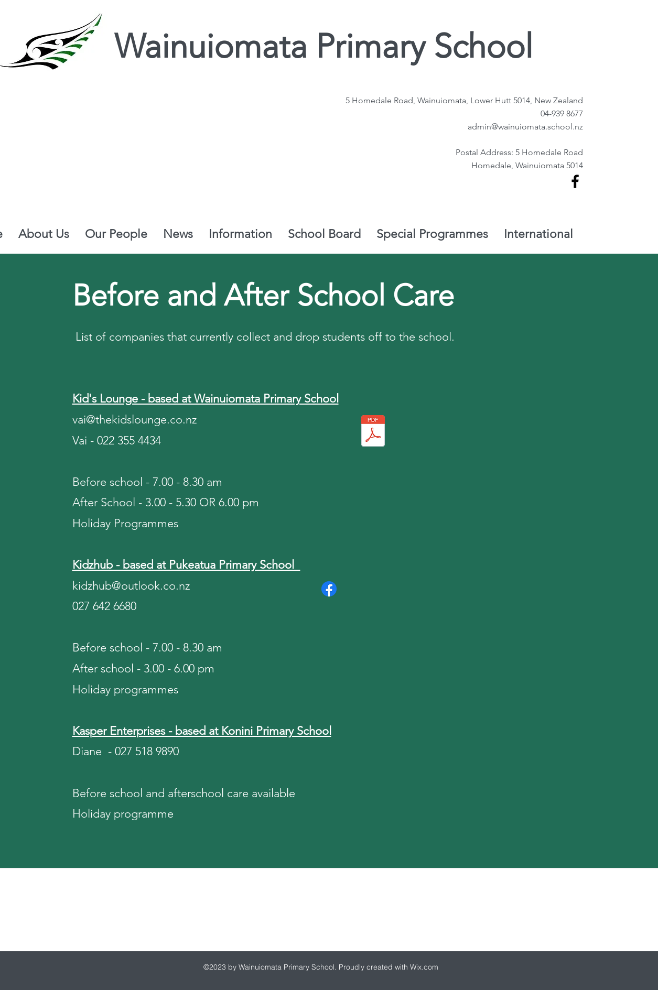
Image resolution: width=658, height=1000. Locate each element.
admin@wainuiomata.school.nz (525, 127)
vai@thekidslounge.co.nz (134, 419)
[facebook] (575, 181)
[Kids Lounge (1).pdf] (373, 432)
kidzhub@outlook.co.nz (131, 586)
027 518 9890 (147, 751)
